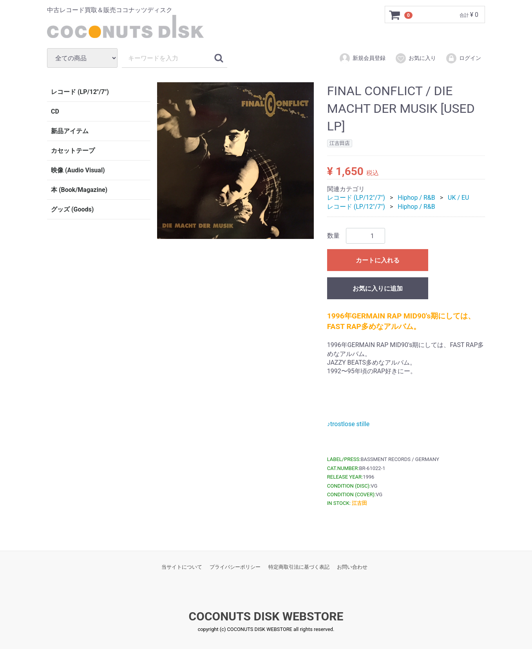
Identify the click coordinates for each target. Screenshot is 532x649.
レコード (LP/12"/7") (80, 92)
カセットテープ (73, 150)
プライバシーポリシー (235, 566)
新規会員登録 (362, 58)
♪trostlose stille (348, 424)
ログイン (463, 58)
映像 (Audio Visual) (78, 170)
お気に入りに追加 (378, 288)
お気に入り (415, 58)
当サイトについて (181, 566)
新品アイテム (70, 131)
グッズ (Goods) (72, 209)
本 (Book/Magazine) (79, 189)
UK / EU (458, 197)
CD (55, 111)
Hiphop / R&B (416, 197)
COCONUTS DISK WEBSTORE (266, 616)
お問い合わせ (352, 566)
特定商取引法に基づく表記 (298, 566)
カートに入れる (378, 260)
